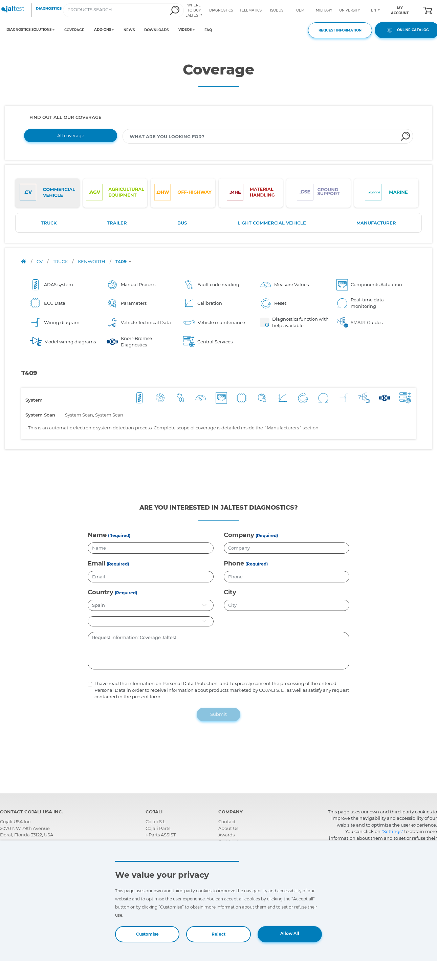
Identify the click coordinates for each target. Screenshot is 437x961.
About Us (228, 828)
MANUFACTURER (376, 223)
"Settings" (392, 831)
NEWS (129, 30)
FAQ (208, 30)
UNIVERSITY (349, 10)
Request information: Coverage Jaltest (218, 651)
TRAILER (117, 223)
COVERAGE (74, 30)
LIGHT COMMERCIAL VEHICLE (272, 223)
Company (239, 535)
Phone (234, 563)
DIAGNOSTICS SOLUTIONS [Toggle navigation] (28, 30)
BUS (182, 223)
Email (96, 563)
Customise (147, 934)
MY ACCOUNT (400, 10)
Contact (227, 821)
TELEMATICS (251, 10)
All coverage (70, 135)
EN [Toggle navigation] (374, 10)
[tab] (47, 193)
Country (100, 592)
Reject (218, 934)
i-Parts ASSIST (161, 834)
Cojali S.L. (156, 821)
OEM (300, 10)
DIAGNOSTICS (221, 10)
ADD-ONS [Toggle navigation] (102, 30)
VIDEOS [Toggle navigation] (185, 30)
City (230, 592)
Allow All (289, 933)
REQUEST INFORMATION (340, 30)
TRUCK (49, 223)
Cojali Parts (158, 828)
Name (97, 535)
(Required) (119, 535)
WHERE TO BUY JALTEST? (194, 10)
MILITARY (324, 10)
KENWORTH (92, 261)
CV (40, 261)
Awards (226, 834)
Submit (218, 714)
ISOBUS (276, 10)
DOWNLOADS (156, 30)
